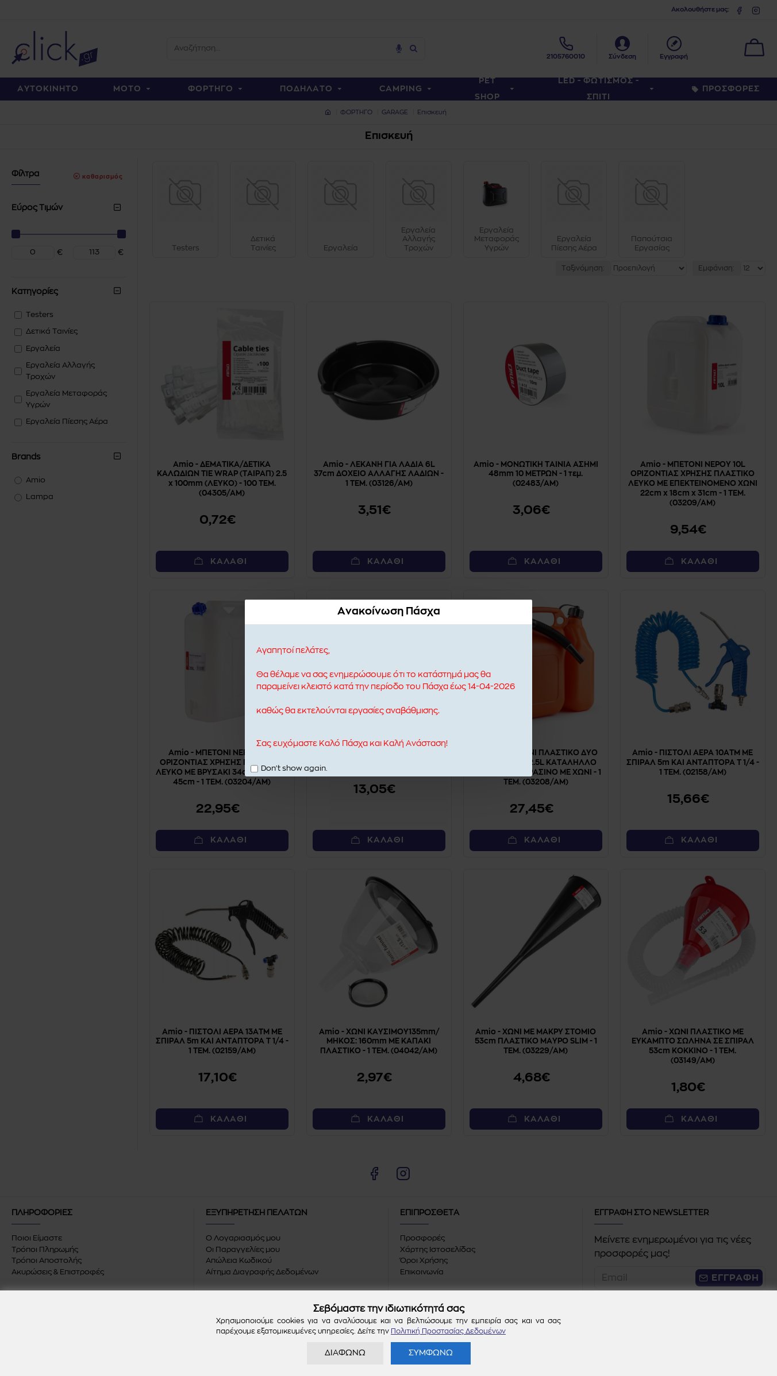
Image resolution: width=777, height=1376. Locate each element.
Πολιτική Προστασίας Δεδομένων (448, 1331)
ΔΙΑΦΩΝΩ (345, 1353)
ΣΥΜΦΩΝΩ (431, 1353)
